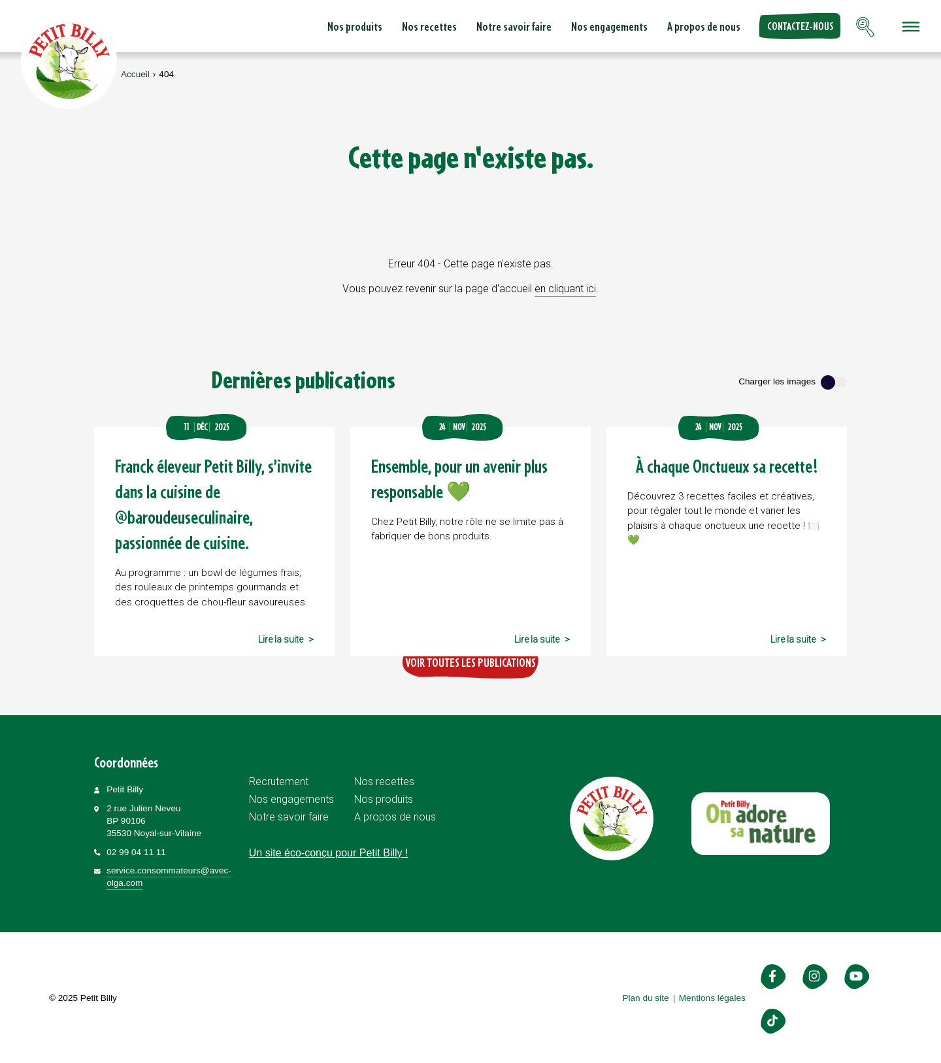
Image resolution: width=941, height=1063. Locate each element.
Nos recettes (429, 26)
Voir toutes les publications (470, 662)
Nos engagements (609, 26)
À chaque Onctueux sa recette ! (726, 466)
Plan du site (645, 998)
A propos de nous (703, 26)
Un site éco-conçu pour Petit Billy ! (328, 852)
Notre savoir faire (514, 26)
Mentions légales (712, 998)
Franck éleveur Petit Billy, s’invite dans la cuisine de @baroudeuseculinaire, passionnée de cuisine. (213, 504)
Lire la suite (280, 639)
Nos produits (354, 26)
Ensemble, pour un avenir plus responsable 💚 (459, 478)
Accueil (135, 74)
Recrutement (278, 781)
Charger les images (777, 381)
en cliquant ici (565, 288)
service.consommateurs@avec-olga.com (169, 877)
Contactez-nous (800, 26)
